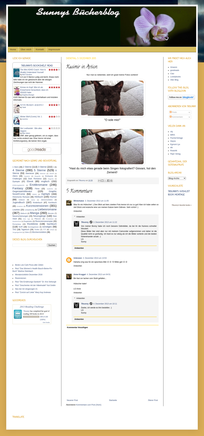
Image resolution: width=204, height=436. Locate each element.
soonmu (25, 119)
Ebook (30, 181)
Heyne (173, 141)
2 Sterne (27, 167)
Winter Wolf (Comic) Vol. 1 (31, 117)
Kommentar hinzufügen (77, 327)
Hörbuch (38, 197)
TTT (44, 229)
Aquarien (27, 176)
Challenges (17, 179)
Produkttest (50, 219)
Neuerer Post (72, 400)
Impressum (54, 49)
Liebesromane (47, 209)
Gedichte (50, 189)
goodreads (174, 70)
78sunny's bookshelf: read (37, 66)
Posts (173, 112)
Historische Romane (21, 197)
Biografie (38, 176)
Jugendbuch (18, 202)
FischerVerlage (176, 138)
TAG (14, 229)
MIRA (172, 135)
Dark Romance (35, 179)
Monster (51, 213)
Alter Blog (174, 80)
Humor (53, 197)
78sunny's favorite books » (182, 205)
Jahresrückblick (46, 200)
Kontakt (40, 49)
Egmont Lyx (175, 144)
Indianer (22, 200)
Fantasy (17, 188)
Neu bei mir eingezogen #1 (26, 289)
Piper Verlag (175, 154)
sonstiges (47, 226)
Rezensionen (20, 278)
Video (27, 232)
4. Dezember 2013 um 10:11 (105, 304)
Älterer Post (153, 400)
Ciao (172, 74)
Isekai (33, 200)
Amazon (173, 67)
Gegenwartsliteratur (22, 191)
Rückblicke (32, 224)
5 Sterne (40, 170)
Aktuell (51, 173)
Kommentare (176, 117)
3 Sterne (42, 167)
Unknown (78, 258)
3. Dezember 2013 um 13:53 (95, 258)
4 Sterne (18, 170)
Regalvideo (28, 221)
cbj (171, 132)
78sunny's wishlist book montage (179, 193)
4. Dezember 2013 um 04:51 (99, 274)
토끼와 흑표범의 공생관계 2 (31, 105)
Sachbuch (52, 224)
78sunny (82, 180)
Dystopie (16, 181)
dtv (171, 147)
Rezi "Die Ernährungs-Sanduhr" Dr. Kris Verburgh (35, 282)
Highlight (45, 194)
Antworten (78, 211)
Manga (34, 213)
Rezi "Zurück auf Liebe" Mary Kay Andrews (33, 292)
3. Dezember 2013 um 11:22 (105, 222)
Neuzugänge (39, 216)
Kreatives (20, 206)
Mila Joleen (26, 133)
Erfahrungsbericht (18, 185)
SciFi (21, 227)
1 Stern (15, 167)
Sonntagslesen (33, 227)
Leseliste (16, 210)
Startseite (113, 400)
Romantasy (16, 224)
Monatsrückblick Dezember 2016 (28, 275)
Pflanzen (37, 219)
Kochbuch (52, 202)
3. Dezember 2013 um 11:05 (97, 201)
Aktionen (42, 173)
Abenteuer (29, 173)
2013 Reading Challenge (32, 306)
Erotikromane (38, 184)
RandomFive (16, 221)
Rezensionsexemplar (44, 221)
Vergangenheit (17, 232)
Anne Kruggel (80, 274)
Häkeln (34, 194)
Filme (37, 189)
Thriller (36, 229)
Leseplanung (29, 210)
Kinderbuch (37, 202)
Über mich (26, 49)
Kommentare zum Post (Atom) (88, 405)
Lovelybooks (175, 77)
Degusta (51, 179)
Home (13, 49)
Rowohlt (173, 151)
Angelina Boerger (28, 95)
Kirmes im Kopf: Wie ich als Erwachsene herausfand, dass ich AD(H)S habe (34, 90)
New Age (26, 219)
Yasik (24, 107)
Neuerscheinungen (20, 216)
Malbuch (23, 213)
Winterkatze (79, 201)
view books (46, 322)
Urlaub (52, 229)
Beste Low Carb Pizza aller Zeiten (29, 265)
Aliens (15, 176)
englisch (45, 181)
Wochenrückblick (39, 232)
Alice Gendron (27, 74)
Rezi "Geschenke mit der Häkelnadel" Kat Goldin (35, 285)
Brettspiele (49, 176)
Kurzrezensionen (37, 205)
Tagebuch (25, 229)
